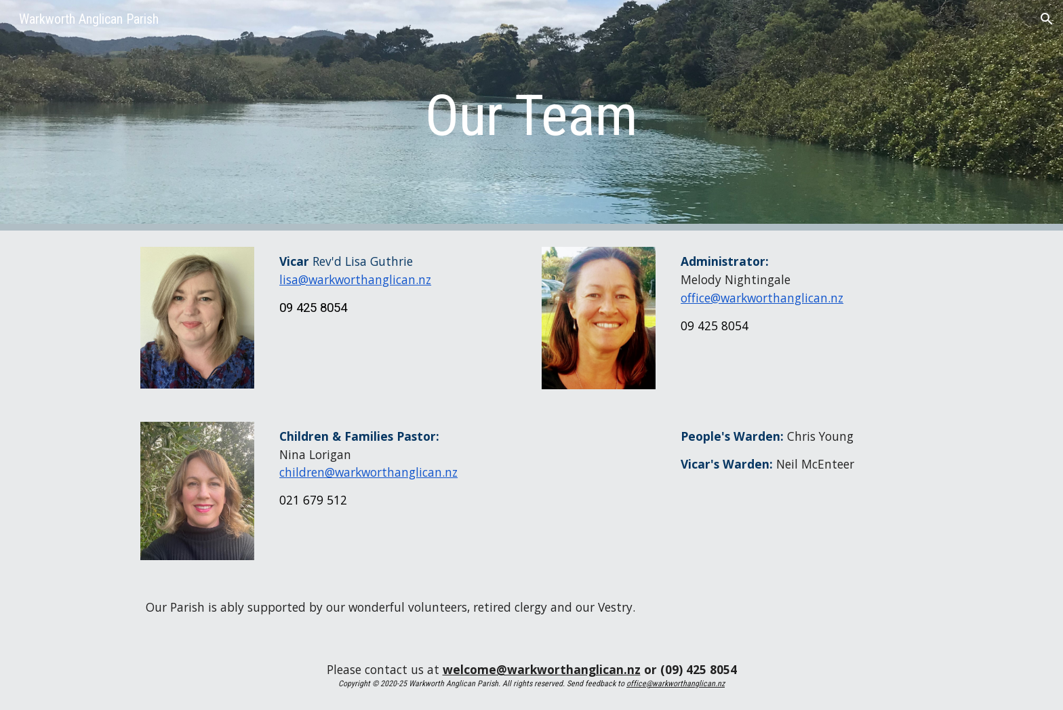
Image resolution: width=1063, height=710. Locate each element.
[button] (1046, 19)
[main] (531, 116)
